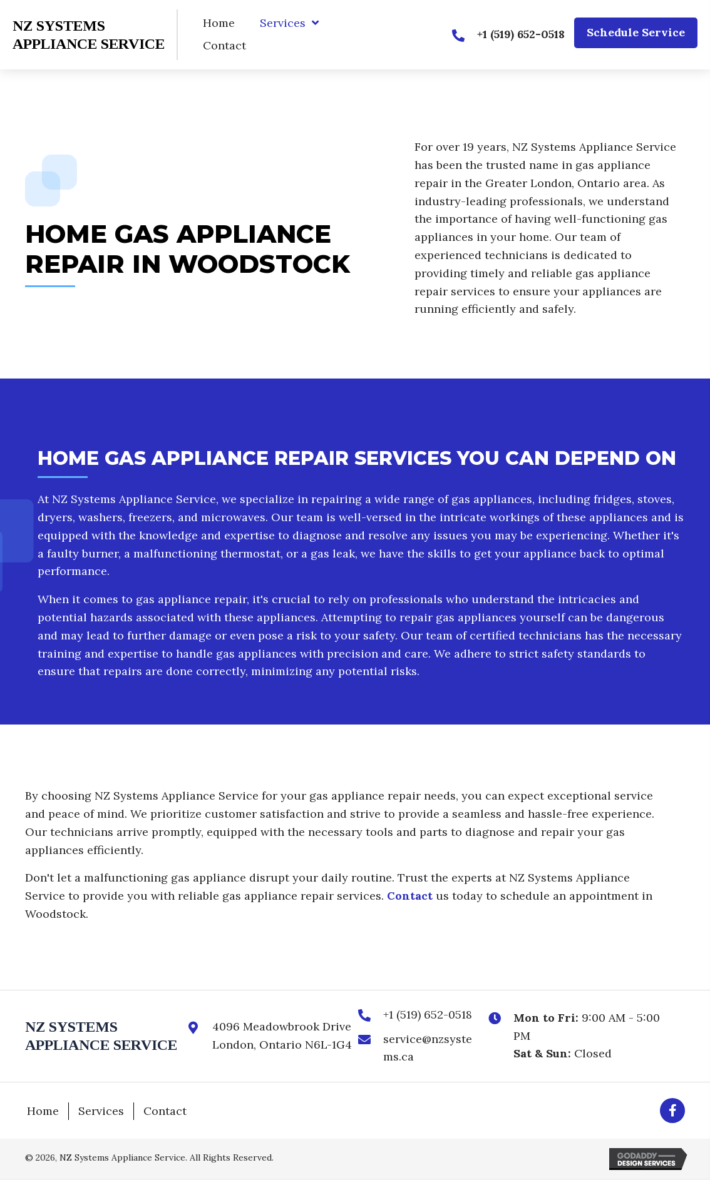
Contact (410, 895)
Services (101, 1111)
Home (43, 1111)
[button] (635, 33)
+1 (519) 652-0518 (427, 1014)
